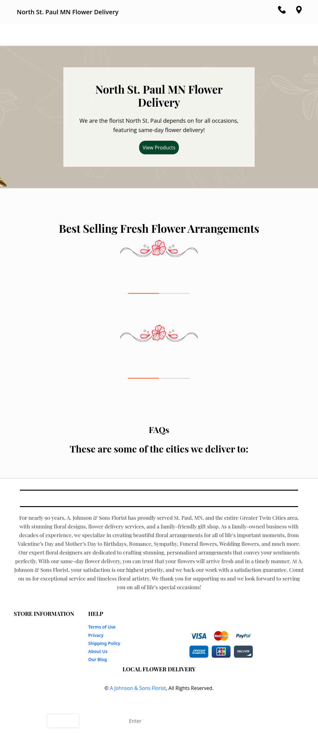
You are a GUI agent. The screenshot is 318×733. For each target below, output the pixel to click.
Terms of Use (102, 627)
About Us (97, 651)
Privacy (95, 635)
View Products (159, 147)
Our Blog (97, 659)
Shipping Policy (104, 643)
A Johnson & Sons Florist (138, 688)
